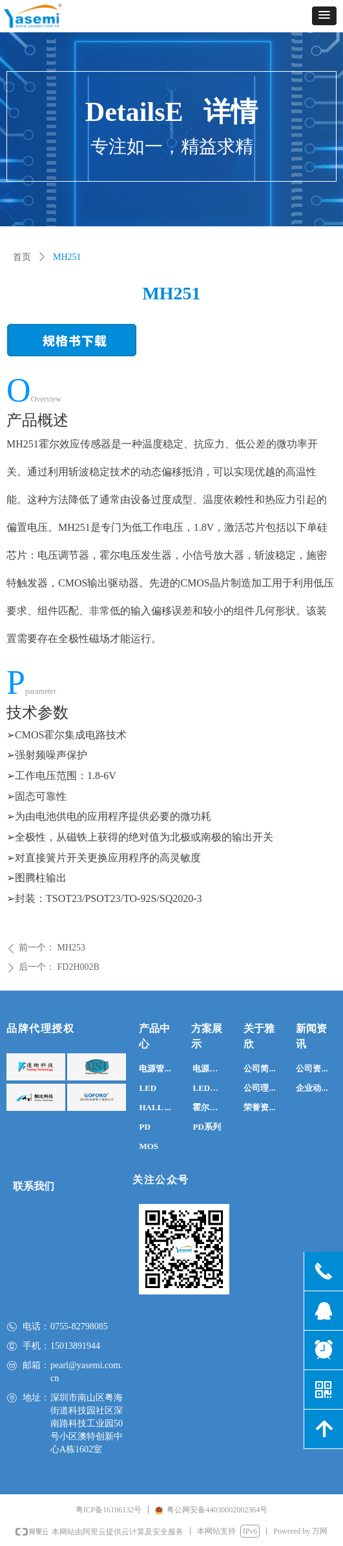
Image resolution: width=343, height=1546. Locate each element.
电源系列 (209, 1068)
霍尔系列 (209, 1107)
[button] (324, 15)
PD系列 (206, 1127)
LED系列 (209, 1088)
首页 (22, 257)
